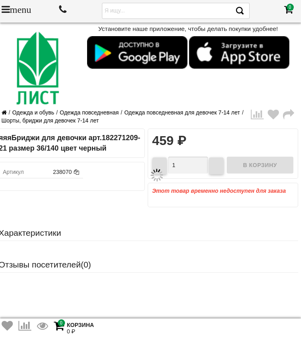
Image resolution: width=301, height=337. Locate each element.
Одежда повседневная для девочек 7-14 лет (182, 112)
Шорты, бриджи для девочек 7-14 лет (50, 120)
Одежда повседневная (89, 112)
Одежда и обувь (33, 112)
